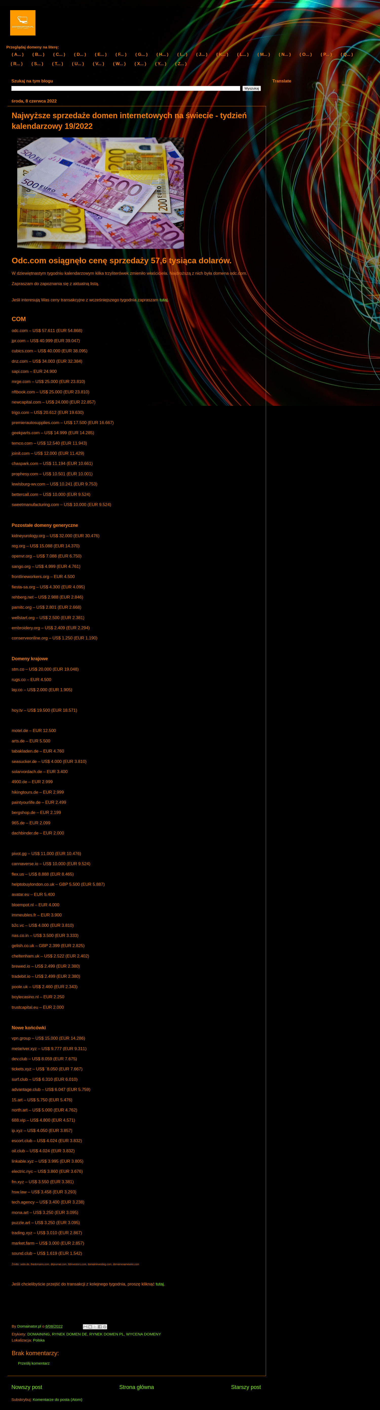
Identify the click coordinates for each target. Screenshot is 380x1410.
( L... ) (243, 54)
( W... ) (119, 63)
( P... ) (326, 54)
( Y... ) (160, 63)
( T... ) (57, 63)
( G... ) (141, 54)
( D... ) (80, 54)
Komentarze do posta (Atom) (57, 1399)
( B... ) (38, 54)
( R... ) (17, 63)
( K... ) (222, 54)
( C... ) (59, 54)
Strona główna (136, 1387)
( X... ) (140, 63)
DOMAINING (38, 1334)
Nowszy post (26, 1387)
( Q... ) (347, 54)
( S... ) (37, 63)
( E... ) (101, 54)
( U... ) (78, 63)
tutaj (164, 300)
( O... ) (306, 54)
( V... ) (98, 63)
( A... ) (18, 54)
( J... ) (201, 54)
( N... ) (285, 54)
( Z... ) (180, 63)
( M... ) (263, 54)
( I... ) (182, 54)
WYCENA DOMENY (143, 1334)
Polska (39, 1340)
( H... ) (162, 54)
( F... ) (121, 54)
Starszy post (246, 1387)
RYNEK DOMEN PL (106, 1334)
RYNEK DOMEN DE (69, 1334)
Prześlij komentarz (34, 1363)
